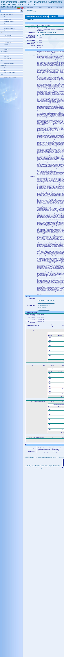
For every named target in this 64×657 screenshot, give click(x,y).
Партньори (6, 56)
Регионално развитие (9, 21)
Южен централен (8, 47)
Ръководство (30, 7)
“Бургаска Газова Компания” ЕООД (46, 32)
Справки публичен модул (10, 77)
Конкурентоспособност (9, 23)
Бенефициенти (7, 54)
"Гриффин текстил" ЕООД (44, 310)
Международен (8, 35)
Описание (38, 16)
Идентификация (30, 16)
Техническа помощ (8, 26)
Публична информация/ (6, 7)
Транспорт (6, 16)
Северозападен (7, 37)
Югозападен (7, 44)
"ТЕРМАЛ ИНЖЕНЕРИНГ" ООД (46, 300)
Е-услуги (40, 7)
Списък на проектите (9, 63)
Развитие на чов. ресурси (10, 28)
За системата (59, 7)
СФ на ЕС (49, 7)
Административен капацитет (11, 30)
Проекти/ (14, 7)
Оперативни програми (7, 14)
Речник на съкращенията (10, 72)
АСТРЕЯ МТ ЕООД (42, 307)
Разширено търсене (9, 67)
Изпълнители (7, 58)
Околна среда (7, 19)
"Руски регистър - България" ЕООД (46, 303)
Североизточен (7, 42)
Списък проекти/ (20, 7)
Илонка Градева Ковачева (44, 305)
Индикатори (52, 16)
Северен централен (8, 40)
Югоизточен (7, 49)
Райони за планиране (7, 33)
